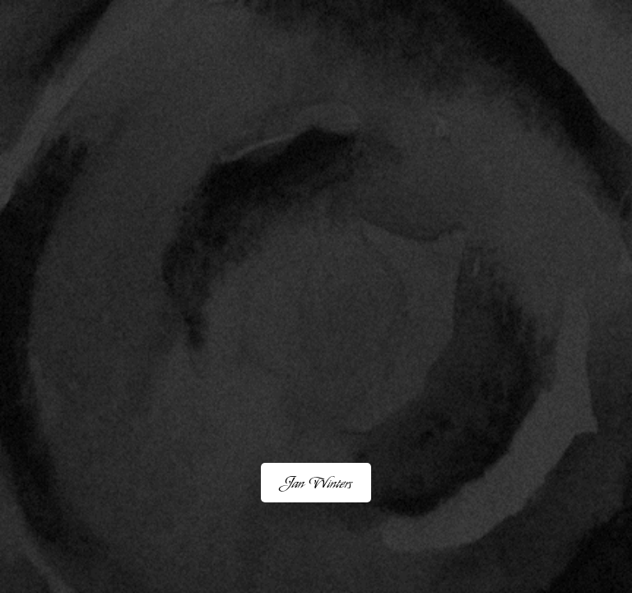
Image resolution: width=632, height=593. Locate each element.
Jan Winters (316, 483)
